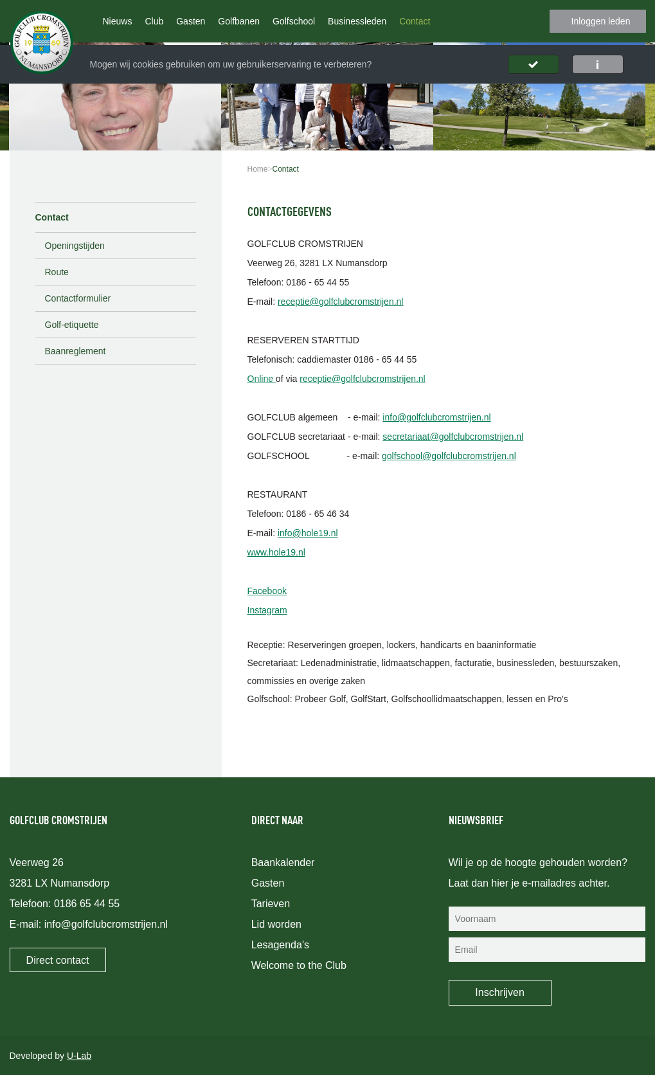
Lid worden (276, 924)
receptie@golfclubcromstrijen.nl (341, 301)
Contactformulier (78, 298)
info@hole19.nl (308, 533)
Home (257, 169)
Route (57, 272)
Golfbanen (239, 21)
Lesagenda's (280, 944)
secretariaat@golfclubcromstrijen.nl (452, 436)
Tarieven (270, 903)
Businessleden (357, 21)
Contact (414, 21)
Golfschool (294, 21)
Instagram (267, 610)
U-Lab (79, 1056)
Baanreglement (75, 351)
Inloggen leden (601, 21)
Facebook (267, 591)
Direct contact (57, 960)
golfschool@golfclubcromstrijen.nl (449, 456)
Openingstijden (75, 245)
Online (261, 379)
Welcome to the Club (298, 965)
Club (154, 21)
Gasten (190, 21)
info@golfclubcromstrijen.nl (436, 417)
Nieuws (117, 21)
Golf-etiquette (72, 325)
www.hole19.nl (276, 552)
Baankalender (283, 862)
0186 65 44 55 (87, 903)
